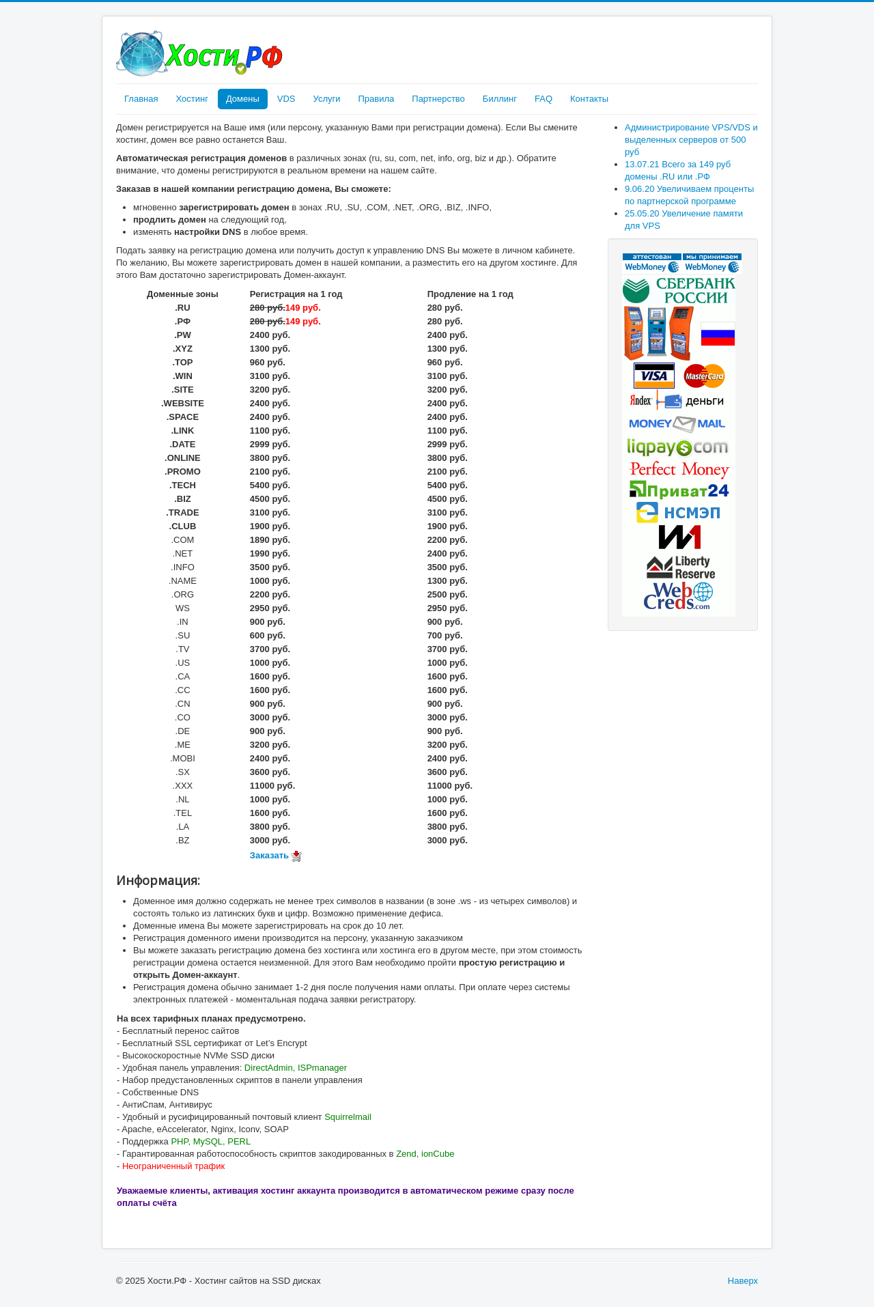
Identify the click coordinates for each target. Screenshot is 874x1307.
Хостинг (191, 99)
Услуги (327, 99)
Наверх (743, 1281)
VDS (286, 99)
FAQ (543, 99)
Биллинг (500, 99)
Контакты (589, 99)
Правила (376, 99)
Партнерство (438, 99)
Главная (141, 99)
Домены (242, 99)
